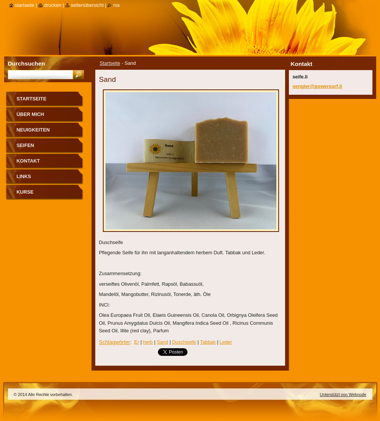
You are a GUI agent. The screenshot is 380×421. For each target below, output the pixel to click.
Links (24, 176)
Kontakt (28, 161)
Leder (226, 342)
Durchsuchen (26, 63)
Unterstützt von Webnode (343, 394)
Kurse (25, 192)
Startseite (110, 63)
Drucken (52, 5)
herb (148, 342)
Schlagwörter (114, 342)
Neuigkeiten (33, 130)
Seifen (25, 145)
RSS (116, 5)
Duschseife (184, 342)
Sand (162, 342)
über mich (30, 114)
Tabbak (208, 342)
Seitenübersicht (87, 5)
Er (136, 342)
